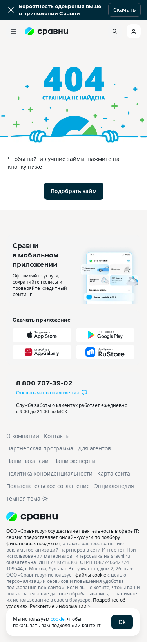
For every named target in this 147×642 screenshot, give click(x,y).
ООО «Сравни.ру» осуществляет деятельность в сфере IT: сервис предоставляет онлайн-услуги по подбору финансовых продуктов (72, 537)
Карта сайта (113, 473)
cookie (58, 619)
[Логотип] (73, 516)
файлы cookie (90, 574)
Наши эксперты (74, 461)
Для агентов (94, 448)
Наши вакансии (27, 461)
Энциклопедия (114, 486)
